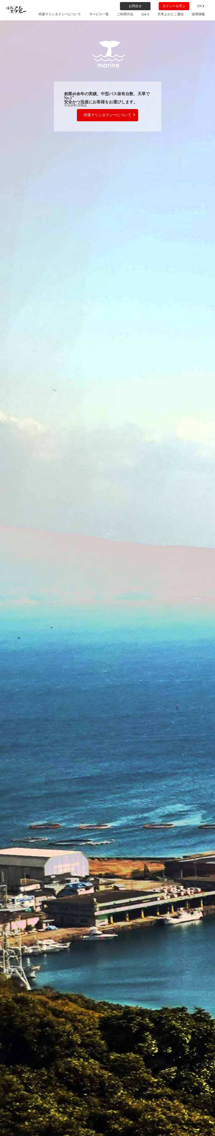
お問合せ (135, 6)
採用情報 (198, 14)
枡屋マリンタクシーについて (60, 14)
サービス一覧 (99, 14)
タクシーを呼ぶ (174, 6)
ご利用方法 (125, 14)
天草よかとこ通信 (170, 14)
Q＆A (145, 14)
